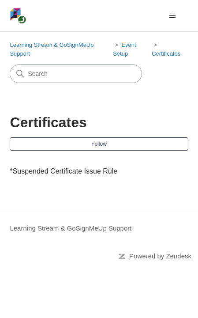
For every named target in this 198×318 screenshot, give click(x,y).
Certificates (166, 53)
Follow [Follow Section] (99, 144)
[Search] (76, 74)
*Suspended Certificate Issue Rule (63, 171)
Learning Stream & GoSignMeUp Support (70, 228)
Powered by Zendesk (160, 256)
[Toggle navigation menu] (172, 16)
